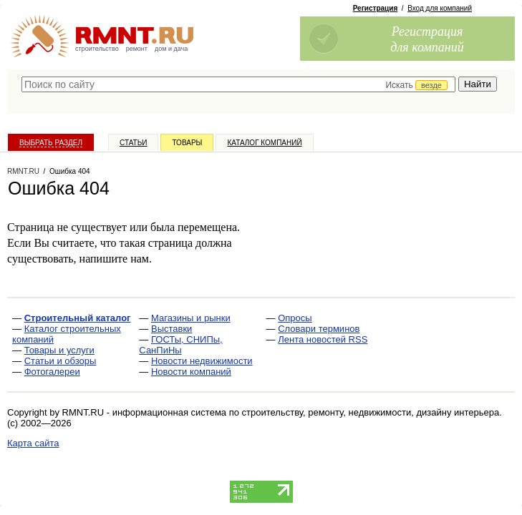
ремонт (137, 48)
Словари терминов (318, 328)
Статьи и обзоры (60, 360)
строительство (97, 48)
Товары (187, 143)
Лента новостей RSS (322, 339)
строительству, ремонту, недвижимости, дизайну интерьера (371, 412)
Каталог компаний (264, 143)
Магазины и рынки (191, 318)
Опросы (294, 318)
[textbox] (238, 84)
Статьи (133, 143)
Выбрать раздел (50, 143)
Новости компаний (191, 371)
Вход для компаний (439, 8)
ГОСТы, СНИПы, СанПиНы (180, 344)
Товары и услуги (59, 350)
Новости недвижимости (202, 360)
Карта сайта (33, 443)
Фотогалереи (52, 371)
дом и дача (171, 48)
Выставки (171, 328)
